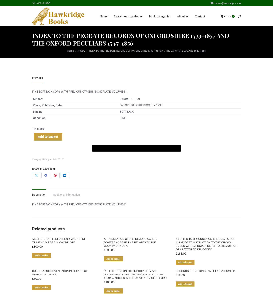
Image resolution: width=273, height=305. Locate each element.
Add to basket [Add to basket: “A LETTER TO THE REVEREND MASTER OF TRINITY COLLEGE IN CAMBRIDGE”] (41, 255)
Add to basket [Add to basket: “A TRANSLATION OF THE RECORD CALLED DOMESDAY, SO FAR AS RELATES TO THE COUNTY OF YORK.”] (113, 259)
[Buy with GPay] (136, 148)
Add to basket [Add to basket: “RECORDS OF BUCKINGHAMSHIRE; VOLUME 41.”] (185, 284)
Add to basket (48, 136)
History (45, 159)
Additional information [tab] (66, 194)
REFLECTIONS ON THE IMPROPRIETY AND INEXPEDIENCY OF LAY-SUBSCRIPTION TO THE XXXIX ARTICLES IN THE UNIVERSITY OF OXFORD (135, 274)
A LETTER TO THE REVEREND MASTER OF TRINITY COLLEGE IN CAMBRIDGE (59, 240)
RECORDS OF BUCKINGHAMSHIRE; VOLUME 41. (206, 270)
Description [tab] (39, 194)
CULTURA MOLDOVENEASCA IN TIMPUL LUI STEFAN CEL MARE (59, 272)
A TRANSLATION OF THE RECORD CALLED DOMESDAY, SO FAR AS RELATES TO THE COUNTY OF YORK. (131, 242)
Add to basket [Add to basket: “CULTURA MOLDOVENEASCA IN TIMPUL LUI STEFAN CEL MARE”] (41, 287)
